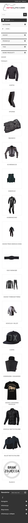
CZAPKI (12, 350)
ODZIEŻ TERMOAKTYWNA (12, 297)
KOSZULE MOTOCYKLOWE (12, 429)
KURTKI (11, 85)
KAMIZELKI (12, 191)
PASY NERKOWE (12, 270)
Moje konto (5, 509)
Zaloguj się (24, 1)
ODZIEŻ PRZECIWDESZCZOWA (12, 244)
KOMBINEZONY (12, 217)
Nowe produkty (8, 53)
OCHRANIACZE (12, 164)
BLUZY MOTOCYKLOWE (12, 456)
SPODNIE (12, 112)
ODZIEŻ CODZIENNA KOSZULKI (12, 403)
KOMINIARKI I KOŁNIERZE (11, 376)
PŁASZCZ (12, 482)
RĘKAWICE (12, 138)
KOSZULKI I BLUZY (12, 323)
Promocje (6, 41)
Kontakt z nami (18, 1)
